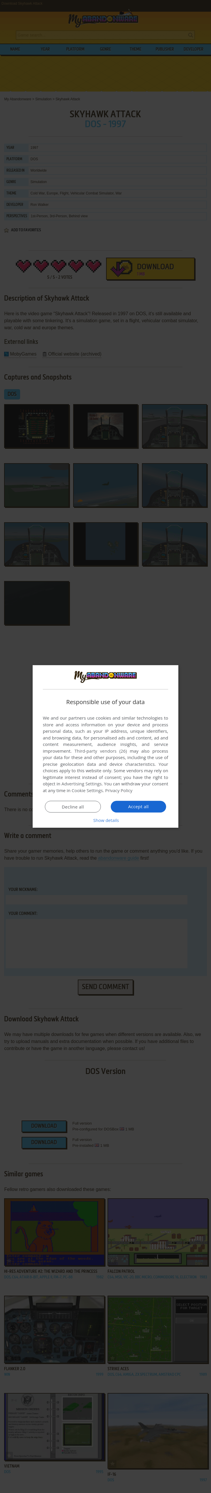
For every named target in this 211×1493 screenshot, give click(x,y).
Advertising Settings (81, 784)
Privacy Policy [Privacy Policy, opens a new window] (119, 790)
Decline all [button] (73, 807)
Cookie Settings (87, 790)
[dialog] (105, 746)
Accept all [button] (138, 806)
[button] (105, 820)
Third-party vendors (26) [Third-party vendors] (100, 751)
